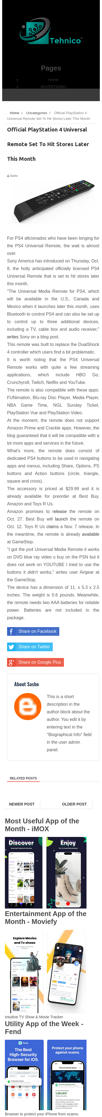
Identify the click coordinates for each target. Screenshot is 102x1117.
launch (61, 519)
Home (53, 80)
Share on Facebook (32, 631)
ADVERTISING (53, 87)
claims (53, 526)
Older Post (74, 804)
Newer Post (22, 804)
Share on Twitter (28, 647)
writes (12, 337)
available (90, 534)
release (59, 511)
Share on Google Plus (34, 662)
